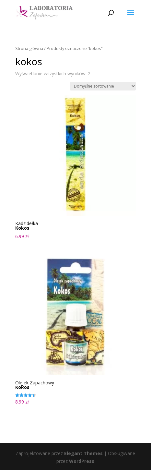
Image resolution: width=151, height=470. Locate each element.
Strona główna (29, 48)
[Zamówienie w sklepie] (103, 86)
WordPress (81, 461)
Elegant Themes (83, 453)
